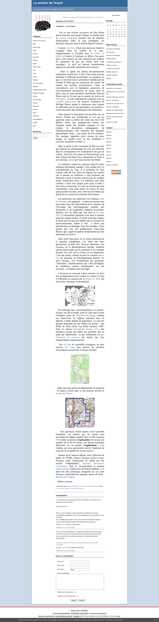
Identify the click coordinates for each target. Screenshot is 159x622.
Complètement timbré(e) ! (114, 62)
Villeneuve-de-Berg (85, 315)
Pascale (108, 103)
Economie (36, 57)
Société (35, 109)
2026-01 (108, 145)
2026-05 (108, 132)
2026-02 (108, 142)
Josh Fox (70, 48)
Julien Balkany (63, 469)
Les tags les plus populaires (98, 613)
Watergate (60, 99)
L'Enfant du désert (111, 75)
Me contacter (116, 15)
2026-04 (108, 135)
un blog (67, 344)
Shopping (36, 106)
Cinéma (35, 53)
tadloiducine (110, 91)
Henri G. (108, 100)
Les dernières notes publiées (79, 613)
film (58, 488)
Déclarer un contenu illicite (46, 616)
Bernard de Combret (65, 477)
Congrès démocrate (65, 101)
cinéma (66, 488)
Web (34, 126)
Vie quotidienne (37, 119)
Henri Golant (66, 547)
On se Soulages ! (38, 83)
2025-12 (108, 148)
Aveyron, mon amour (39, 40)
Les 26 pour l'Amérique (113, 49)
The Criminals (110, 52)
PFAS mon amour (111, 65)
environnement (79, 488)
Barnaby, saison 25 (112, 72)
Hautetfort (85, 610)
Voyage (35, 122)
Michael (108, 78)
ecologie (71, 488)
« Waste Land (66, 17)
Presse (35, 96)
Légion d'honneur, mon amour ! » (93, 17)
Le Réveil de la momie (113, 68)
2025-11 (108, 151)
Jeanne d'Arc (37, 67)
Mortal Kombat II (111, 58)
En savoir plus (118, 620)
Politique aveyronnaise (40, 89)
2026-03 (108, 138)
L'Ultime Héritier (118, 110)
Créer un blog (75, 610)
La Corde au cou (119, 103)
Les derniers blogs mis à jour (61, 613)
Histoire (35, 60)
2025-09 (108, 158)
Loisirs (35, 76)
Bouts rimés (36, 47)
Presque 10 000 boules (113, 55)
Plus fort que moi (119, 113)
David (115, 122)
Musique (35, 80)
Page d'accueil (77, 17)
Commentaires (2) (93, 486)
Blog (34, 44)
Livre (34, 73)
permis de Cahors (64, 393)
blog (118, 616)
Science (35, 103)
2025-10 (108, 155)
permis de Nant (93, 279)
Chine (35, 50)
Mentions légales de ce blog (63, 616)
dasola (108, 88)
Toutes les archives (112, 165)
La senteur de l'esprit (48, 2)
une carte (70, 347)
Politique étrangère (38, 93)
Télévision (36, 116)
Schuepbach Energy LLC (86, 329)
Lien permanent (82, 486)
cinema (61, 488)
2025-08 (108, 161)
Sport (34, 112)
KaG (63, 524)
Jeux (34, 70)
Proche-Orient (37, 99)
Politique (35, 86)
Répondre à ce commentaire (65, 527)
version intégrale (67, 38)
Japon (35, 63)
